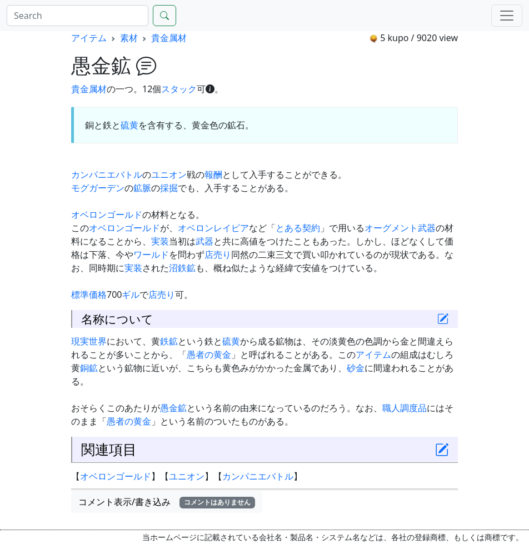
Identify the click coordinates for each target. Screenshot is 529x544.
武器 (427, 228)
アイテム (89, 38)
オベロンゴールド (106, 214)
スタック (179, 89)
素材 (129, 38)
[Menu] (506, 15)
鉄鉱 (169, 341)
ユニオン (169, 174)
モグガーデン (97, 188)
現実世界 (89, 341)
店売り (217, 254)
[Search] (77, 15)
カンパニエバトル (106, 174)
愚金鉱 (173, 408)
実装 (160, 241)
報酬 (213, 174)
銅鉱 (89, 368)
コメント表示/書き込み (166, 502)
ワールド (151, 254)
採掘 (169, 188)
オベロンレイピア (213, 228)
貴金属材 (169, 38)
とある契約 (298, 228)
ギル (130, 294)
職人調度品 (404, 408)
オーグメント (391, 228)
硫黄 (129, 125)
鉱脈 (142, 188)
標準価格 (89, 294)
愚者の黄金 (209, 354)
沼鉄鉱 (182, 268)
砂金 (356, 368)
